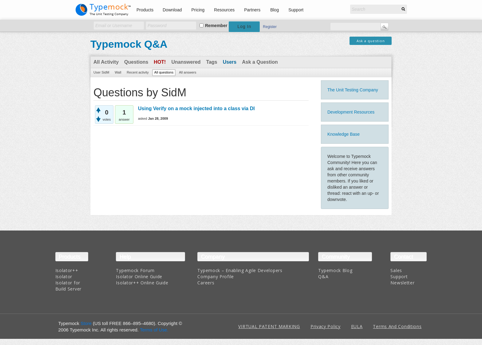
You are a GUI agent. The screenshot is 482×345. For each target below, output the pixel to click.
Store (86, 323)
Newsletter (402, 283)
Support (295, 9)
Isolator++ (66, 270)
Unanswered (185, 62)
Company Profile (215, 276)
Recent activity (138, 72)
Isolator (64, 276)
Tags (211, 62)
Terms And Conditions (397, 326)
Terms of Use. (154, 329)
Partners (252, 9)
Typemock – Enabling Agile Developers (239, 270)
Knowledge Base (343, 134)
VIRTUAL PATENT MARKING (269, 326)
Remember (216, 25)
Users (229, 62)
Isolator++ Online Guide (142, 283)
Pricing (198, 9)
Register (270, 27)
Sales (396, 270)
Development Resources (350, 112)
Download (172, 9)
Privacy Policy (325, 326)
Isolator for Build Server (68, 286)
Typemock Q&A (129, 44)
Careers (205, 283)
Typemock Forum (135, 270)
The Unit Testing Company (352, 89)
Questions (136, 62)
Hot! (160, 62)
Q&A (323, 276)
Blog (274, 9)
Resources (224, 9)
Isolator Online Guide (139, 276)
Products (144, 9)
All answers (187, 72)
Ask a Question (260, 62)
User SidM (101, 72)
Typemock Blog (335, 270)
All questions (163, 72)
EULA (357, 326)
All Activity (106, 62)
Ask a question (371, 40)
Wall (118, 72)
